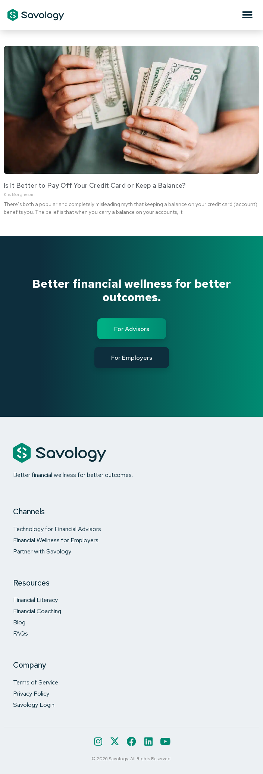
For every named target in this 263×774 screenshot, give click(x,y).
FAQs (20, 633)
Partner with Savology (42, 551)
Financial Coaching (37, 611)
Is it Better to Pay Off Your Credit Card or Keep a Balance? (95, 185)
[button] (247, 15)
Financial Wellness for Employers (55, 540)
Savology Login (33, 704)
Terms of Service (35, 682)
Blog (19, 622)
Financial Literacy (35, 600)
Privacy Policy (31, 693)
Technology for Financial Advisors (57, 529)
